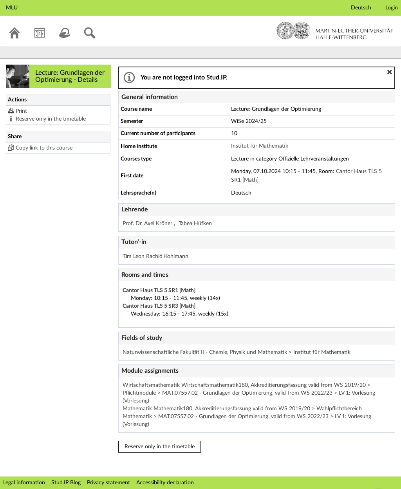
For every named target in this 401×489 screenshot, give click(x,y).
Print (21, 111)
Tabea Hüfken (195, 223)
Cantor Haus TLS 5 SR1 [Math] (159, 290)
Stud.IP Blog (66, 482)
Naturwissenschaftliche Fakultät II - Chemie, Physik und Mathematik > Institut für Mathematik (236, 352)
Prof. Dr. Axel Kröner (148, 223)
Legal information (24, 482)
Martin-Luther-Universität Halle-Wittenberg (335, 30)
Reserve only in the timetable (51, 119)
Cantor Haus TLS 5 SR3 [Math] (159, 306)
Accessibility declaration (165, 482)
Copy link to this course (44, 148)
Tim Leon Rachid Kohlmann (155, 256)
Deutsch (361, 8)
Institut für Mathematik (259, 146)
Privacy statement (108, 482)
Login (391, 8)
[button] (390, 72)
